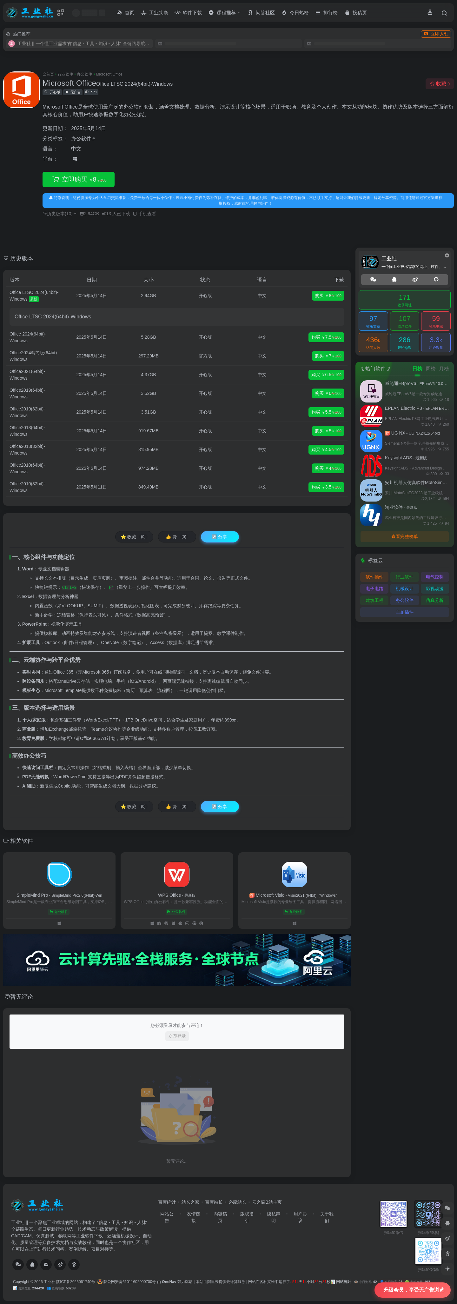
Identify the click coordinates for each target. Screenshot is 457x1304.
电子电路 (374, 588)
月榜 (444, 368)
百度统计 (167, 1202)
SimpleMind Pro (59, 895)
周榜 (431, 368)
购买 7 (328, 356)
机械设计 (405, 588)
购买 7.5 (326, 337)
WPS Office (177, 895)
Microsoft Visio (294, 895)
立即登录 (177, 1036)
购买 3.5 (326, 487)
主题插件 (405, 612)
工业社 (49, 1282)
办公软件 (84, 74)
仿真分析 (435, 600)
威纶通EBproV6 (419, 383)
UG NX (412, 433)
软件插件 (374, 576)
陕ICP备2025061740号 (75, 1282)
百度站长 (214, 1202)
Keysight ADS (406, 457)
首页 (50, 74)
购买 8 (328, 296)
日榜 (417, 368)
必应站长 (237, 1202)
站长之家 (190, 1202)
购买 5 (328, 431)
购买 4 (328, 468)
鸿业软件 (401, 507)
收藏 (440, 83)
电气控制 (435, 576)
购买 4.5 (326, 450)
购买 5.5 (326, 412)
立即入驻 (436, 34)
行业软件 (65, 74)
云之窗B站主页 (266, 1202)
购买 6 (328, 393)
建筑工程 (374, 600)
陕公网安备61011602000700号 (126, 1282)
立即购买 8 (78, 179)
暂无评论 (21, 997)
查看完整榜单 (404, 536)
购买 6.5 (326, 375)
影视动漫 (435, 588)
